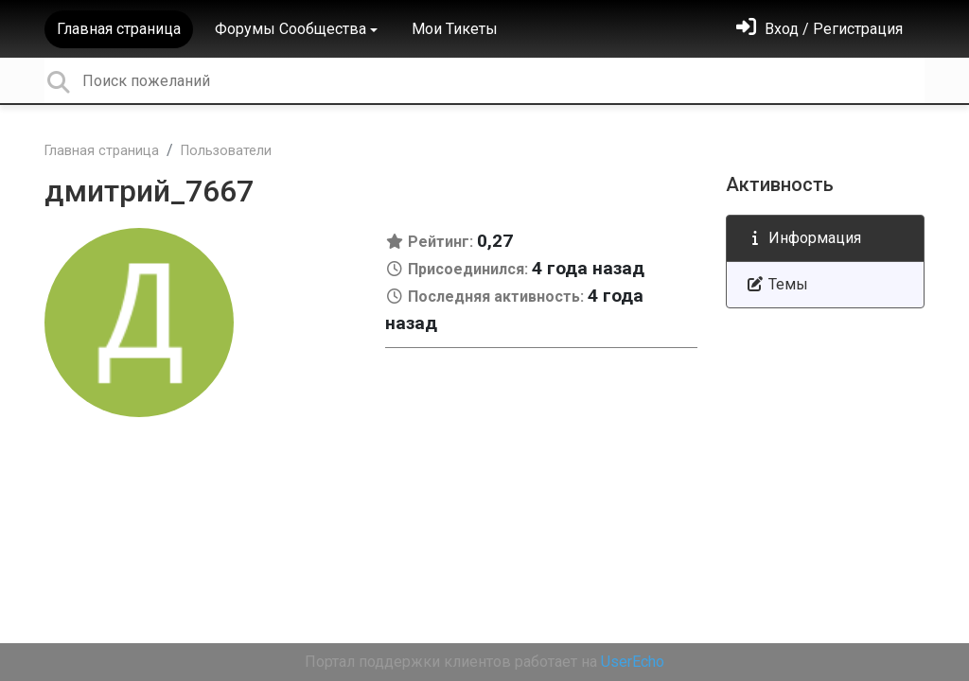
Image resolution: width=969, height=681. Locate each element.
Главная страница (119, 29)
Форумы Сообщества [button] (290, 29)
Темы (777, 284)
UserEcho (632, 662)
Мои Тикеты (455, 29)
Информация (803, 238)
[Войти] (819, 28)
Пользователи (226, 151)
